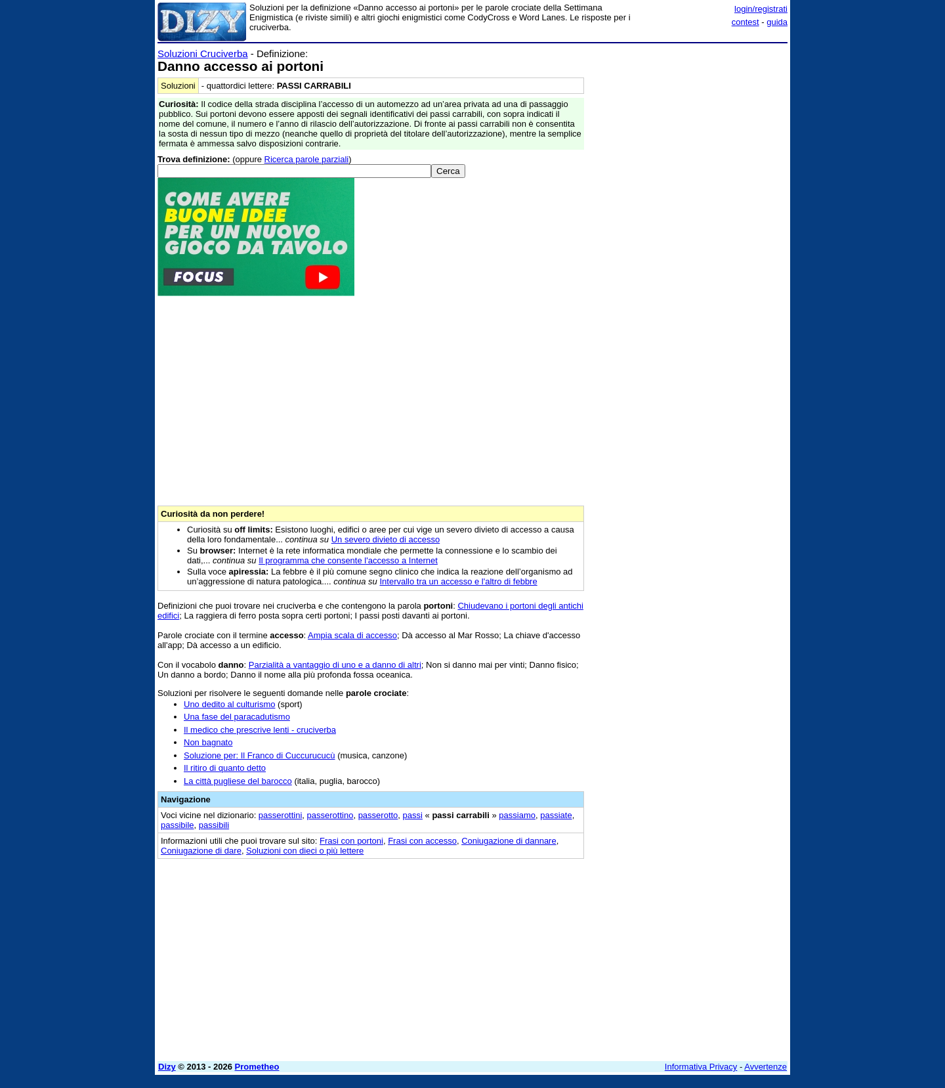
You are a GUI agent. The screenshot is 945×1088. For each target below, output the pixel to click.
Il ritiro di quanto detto (225, 768)
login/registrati (761, 9)
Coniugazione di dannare (508, 841)
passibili (214, 825)
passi (413, 815)
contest (745, 22)
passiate (556, 815)
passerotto (378, 815)
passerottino (330, 815)
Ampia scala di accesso (352, 635)
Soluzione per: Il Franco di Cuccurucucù (259, 755)
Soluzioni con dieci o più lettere (305, 851)
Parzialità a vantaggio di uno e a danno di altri (335, 665)
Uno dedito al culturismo (229, 704)
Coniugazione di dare (201, 851)
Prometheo (257, 1067)
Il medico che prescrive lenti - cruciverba (260, 730)
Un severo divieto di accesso (385, 539)
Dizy (167, 1067)
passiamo (517, 815)
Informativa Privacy (701, 1067)
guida (777, 22)
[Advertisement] (689, 245)
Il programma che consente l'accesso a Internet (348, 560)
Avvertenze (765, 1067)
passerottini (280, 815)
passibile (177, 825)
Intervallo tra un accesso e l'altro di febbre (458, 581)
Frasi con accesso (422, 841)
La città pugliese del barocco (238, 781)
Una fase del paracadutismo (237, 717)
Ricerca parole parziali (306, 159)
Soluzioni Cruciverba (203, 53)
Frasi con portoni (351, 841)
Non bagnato (208, 742)
